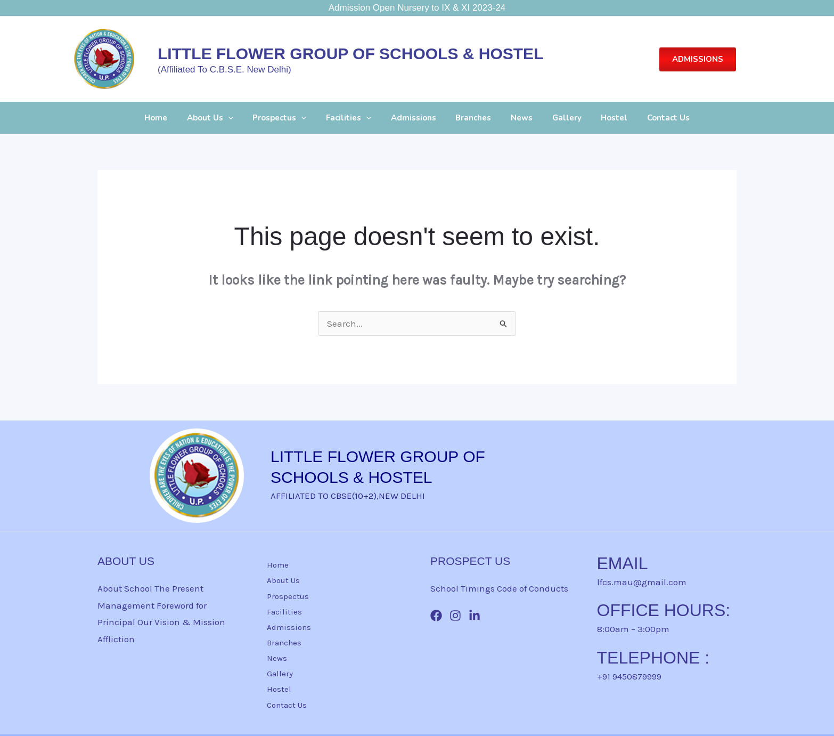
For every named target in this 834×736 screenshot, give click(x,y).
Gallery (558, 117)
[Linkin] (474, 615)
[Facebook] (436, 615)
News (516, 117)
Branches (471, 117)
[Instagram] (455, 615)
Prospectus (288, 118)
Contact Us (652, 117)
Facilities (354, 118)
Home (171, 117)
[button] (698, 59)
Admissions (415, 117)
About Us (222, 118)
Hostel (601, 117)
